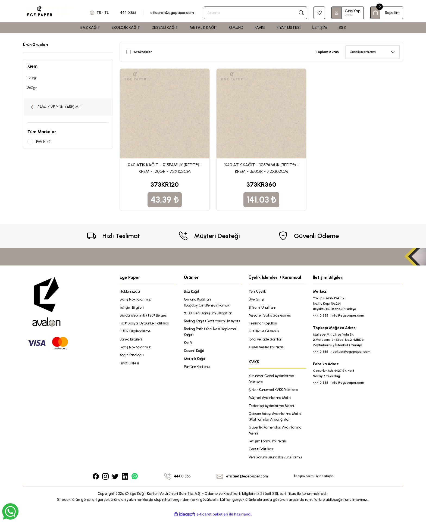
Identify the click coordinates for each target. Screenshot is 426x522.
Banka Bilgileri (131, 340)
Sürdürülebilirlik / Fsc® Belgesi (145, 316)
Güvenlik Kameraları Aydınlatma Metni (277, 433)
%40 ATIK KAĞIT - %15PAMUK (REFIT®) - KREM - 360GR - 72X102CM (261, 168)
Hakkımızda (130, 291)
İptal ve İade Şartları (266, 340)
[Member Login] (337, 13)
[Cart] (386, 13)
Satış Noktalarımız (136, 299)
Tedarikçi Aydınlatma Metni (273, 408)
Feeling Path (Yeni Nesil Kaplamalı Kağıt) (213, 339)
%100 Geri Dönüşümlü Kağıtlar (209, 313)
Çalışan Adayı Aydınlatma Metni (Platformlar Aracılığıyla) (277, 419)
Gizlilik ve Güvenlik (265, 332)
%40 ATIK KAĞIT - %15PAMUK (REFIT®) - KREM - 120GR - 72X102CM (164, 168)
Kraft (188, 350)
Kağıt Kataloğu (132, 356)
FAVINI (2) (44, 141)
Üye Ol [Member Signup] (348, 15)
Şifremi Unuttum (263, 307)
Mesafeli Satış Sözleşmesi (271, 316)
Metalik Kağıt (195, 366)
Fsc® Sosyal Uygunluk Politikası (146, 324)
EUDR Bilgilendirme (136, 332)
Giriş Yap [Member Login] (352, 11)
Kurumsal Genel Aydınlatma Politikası (273, 380)
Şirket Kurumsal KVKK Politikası (275, 391)
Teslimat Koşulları (264, 324)
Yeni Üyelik (258, 291)
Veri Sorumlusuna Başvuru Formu (277, 460)
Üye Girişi (257, 299)
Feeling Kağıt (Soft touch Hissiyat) (205, 325)
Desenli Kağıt (195, 358)
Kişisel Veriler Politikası (267, 348)
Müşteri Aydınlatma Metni (271, 400)
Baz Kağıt (192, 291)
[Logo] (52, 11)
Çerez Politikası (261, 452)
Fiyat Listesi (130, 364)
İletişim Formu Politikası (268, 444)
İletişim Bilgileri (132, 307)
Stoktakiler (143, 52)
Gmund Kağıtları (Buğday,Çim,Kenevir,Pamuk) (208, 302)
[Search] (257, 13)
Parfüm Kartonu (198, 374)
